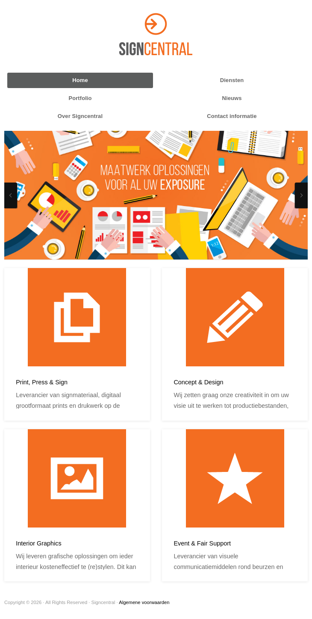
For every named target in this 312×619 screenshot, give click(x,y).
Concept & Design (198, 382)
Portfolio (79, 98)
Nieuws (232, 98)
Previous (10, 195)
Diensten (232, 80)
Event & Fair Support (202, 543)
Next (301, 195)
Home (80, 80)
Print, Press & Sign (42, 382)
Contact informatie (231, 116)
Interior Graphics (38, 543)
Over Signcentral (80, 116)
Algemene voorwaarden (144, 602)
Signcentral (156, 34)
